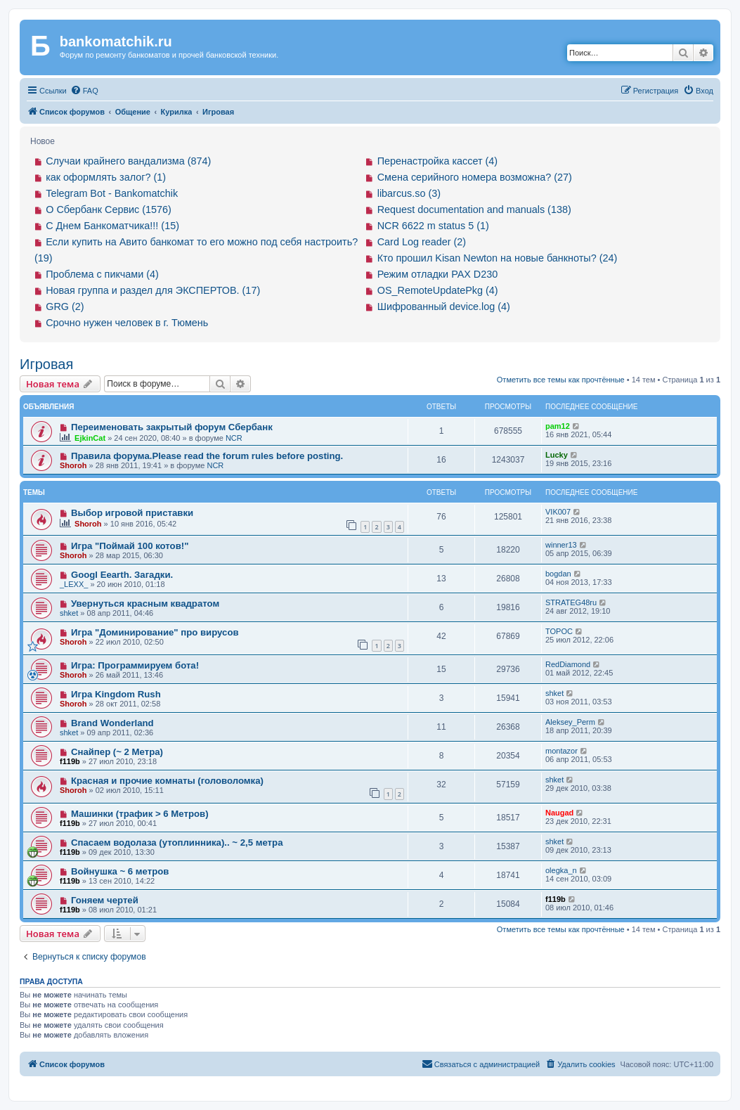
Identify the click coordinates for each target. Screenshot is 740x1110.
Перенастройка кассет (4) (437, 161)
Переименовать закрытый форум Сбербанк (172, 427)
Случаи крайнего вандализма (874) (128, 161)
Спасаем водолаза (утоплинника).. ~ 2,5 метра (177, 842)
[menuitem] (84, 90)
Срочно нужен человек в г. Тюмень (127, 322)
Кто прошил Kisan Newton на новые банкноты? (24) (497, 258)
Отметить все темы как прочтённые (561, 379)
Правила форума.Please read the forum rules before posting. (207, 456)
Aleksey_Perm (570, 722)
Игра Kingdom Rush (116, 694)
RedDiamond (567, 664)
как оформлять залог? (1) (106, 177)
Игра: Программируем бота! (135, 665)
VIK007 (558, 512)
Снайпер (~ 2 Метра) (117, 752)
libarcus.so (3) (409, 193)
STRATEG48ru (571, 602)
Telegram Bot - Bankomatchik (112, 193)
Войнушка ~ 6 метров (120, 871)
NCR (234, 438)
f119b (70, 761)
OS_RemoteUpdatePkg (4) (437, 290)
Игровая (46, 364)
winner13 (561, 545)
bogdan (558, 573)
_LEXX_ (74, 584)
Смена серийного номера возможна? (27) (474, 177)
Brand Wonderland (112, 723)
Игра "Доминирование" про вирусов (155, 632)
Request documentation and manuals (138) (474, 209)
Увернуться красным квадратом (145, 603)
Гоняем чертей (104, 900)
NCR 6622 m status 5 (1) (433, 225)
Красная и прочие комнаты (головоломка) (167, 780)
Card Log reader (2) (421, 241)
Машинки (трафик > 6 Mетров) (140, 813)
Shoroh (73, 465)
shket (69, 613)
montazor (561, 751)
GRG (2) (65, 306)
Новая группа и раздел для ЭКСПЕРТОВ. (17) (153, 290)
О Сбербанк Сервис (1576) (108, 209)
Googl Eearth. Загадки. (122, 574)
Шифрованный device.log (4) (443, 306)
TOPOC (559, 631)
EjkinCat (89, 438)
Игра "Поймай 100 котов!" (130, 546)
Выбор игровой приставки (132, 513)
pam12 (557, 426)
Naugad (559, 812)
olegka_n (561, 870)
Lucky (556, 455)
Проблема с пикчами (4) (102, 274)
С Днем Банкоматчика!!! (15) (112, 225)
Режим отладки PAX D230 (437, 274)
